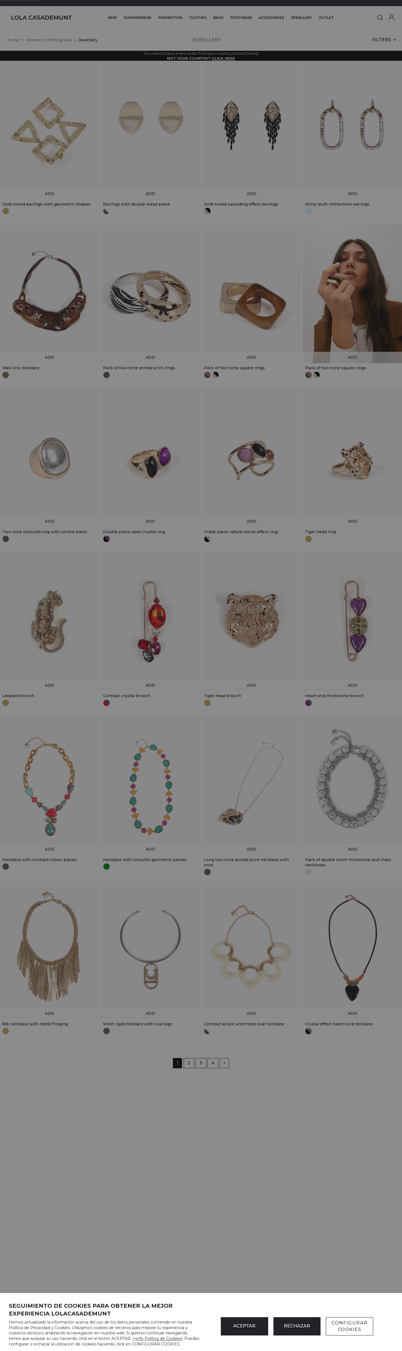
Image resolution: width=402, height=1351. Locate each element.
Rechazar (297, 1326)
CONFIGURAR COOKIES (349, 1326)
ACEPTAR (244, 1326)
